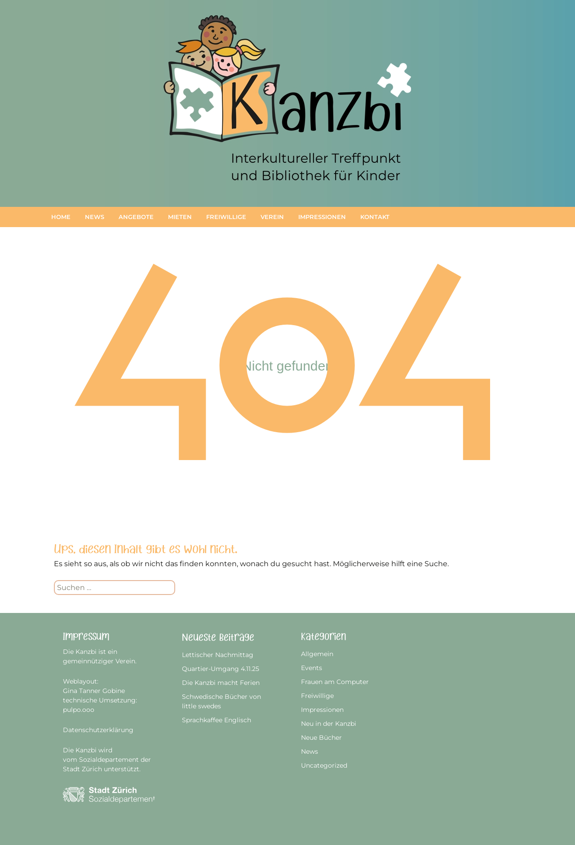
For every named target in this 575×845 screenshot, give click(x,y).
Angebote (136, 216)
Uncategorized (324, 765)
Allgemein (317, 654)
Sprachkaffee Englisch (216, 720)
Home (61, 216)
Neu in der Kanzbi (328, 724)
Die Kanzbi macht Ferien (221, 683)
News (94, 216)
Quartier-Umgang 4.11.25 (220, 669)
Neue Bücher (321, 737)
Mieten (180, 216)
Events (311, 668)
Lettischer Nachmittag (217, 655)
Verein (272, 216)
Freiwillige (226, 216)
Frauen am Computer (335, 682)
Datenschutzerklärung (98, 730)
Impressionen (322, 216)
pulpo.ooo (78, 710)
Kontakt (374, 216)
